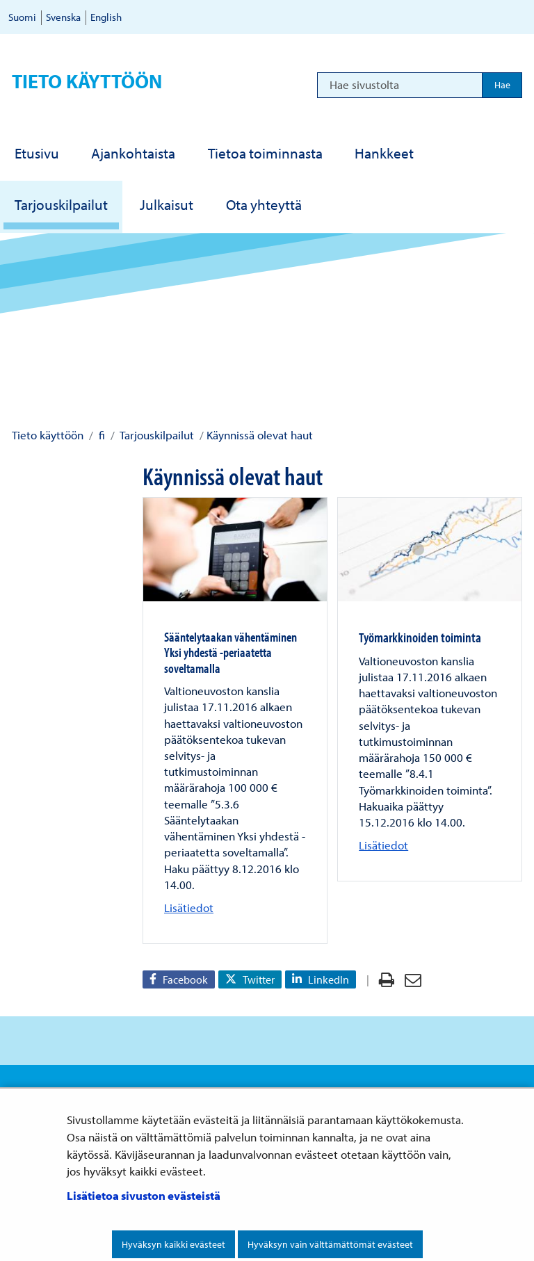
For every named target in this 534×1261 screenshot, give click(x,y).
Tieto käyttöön (87, 81)
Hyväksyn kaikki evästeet (173, 1244)
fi (100, 435)
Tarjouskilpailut (156, 435)
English (106, 17)
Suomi (22, 17)
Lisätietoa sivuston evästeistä (143, 1195)
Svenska (63, 17)
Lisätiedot (188, 907)
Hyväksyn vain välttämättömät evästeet (330, 1244)
